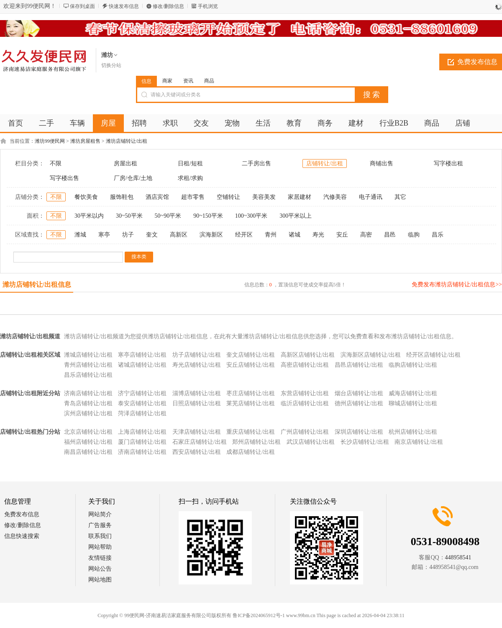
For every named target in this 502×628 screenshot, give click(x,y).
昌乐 (437, 235)
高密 (366, 235)
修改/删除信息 (168, 6)
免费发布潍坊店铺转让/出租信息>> (457, 284)
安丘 (342, 235)
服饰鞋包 (121, 197)
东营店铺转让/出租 (305, 393)
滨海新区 (211, 235)
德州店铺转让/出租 (359, 403)
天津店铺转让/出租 (196, 432)
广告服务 (100, 525)
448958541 (458, 557)
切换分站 (111, 65)
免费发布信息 (21, 514)
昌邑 (390, 235)
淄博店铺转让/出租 (196, 393)
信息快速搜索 (21, 536)
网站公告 (100, 569)
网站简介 (100, 514)
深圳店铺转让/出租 (359, 432)
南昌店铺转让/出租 (88, 452)
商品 (209, 81)
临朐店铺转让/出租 (413, 365)
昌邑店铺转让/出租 (359, 365)
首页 (15, 123)
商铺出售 (381, 163)
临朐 (414, 235)
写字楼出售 (64, 178)
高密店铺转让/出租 (305, 365)
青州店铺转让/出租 (88, 365)
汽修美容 (335, 197)
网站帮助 (100, 547)
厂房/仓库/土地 (133, 178)
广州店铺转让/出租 (305, 432)
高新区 (178, 235)
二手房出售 (256, 163)
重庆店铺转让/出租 (250, 432)
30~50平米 (129, 216)
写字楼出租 (448, 163)
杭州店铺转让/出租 (413, 432)
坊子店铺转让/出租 (196, 355)
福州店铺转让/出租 (88, 442)
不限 (55, 163)
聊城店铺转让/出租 (413, 403)
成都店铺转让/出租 (250, 452)
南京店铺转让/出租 (418, 442)
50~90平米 (168, 216)
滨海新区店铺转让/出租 (371, 355)
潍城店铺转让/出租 (88, 355)
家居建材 (299, 197)
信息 (146, 81)
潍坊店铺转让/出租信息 (37, 284)
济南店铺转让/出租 (88, 393)
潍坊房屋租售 (85, 141)
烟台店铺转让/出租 (359, 393)
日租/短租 (190, 163)
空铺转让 (228, 197)
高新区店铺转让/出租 (308, 355)
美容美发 (264, 197)
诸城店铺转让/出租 (142, 365)
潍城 (80, 235)
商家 (167, 81)
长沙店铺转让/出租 (365, 442)
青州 (271, 235)
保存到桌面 (82, 6)
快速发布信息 (124, 6)
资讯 (188, 81)
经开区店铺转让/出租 (433, 355)
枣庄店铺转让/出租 (250, 393)
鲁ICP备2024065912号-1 (259, 615)
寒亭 (104, 235)
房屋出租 (125, 163)
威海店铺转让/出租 (413, 393)
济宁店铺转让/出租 (142, 393)
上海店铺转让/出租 (142, 432)
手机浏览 (208, 6)
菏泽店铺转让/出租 (142, 413)
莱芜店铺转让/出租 (250, 403)
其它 (400, 197)
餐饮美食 (86, 197)
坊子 (128, 235)
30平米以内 (89, 216)
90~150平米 (208, 216)
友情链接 (100, 558)
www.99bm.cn (300, 615)
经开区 (244, 235)
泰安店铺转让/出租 (142, 403)
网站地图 (100, 580)
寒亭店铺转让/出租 (142, 355)
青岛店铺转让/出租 (88, 403)
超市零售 (193, 197)
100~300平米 (251, 216)
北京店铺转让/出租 (88, 432)
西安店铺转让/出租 (196, 452)
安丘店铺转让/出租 (250, 365)
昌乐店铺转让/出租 (88, 375)
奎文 (152, 235)
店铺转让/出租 (324, 163)
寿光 (318, 235)
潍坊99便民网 (50, 141)
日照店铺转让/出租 (196, 403)
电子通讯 (370, 197)
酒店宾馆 (157, 197)
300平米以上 (295, 216)
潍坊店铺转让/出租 (126, 141)
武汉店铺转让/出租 (311, 442)
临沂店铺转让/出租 (305, 403)
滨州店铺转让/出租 (88, 413)
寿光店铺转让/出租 (196, 365)
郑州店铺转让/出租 (256, 442)
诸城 (294, 235)
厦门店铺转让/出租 (142, 442)
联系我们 (100, 536)
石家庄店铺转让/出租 (199, 442)
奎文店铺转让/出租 (250, 355)
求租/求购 (190, 178)
